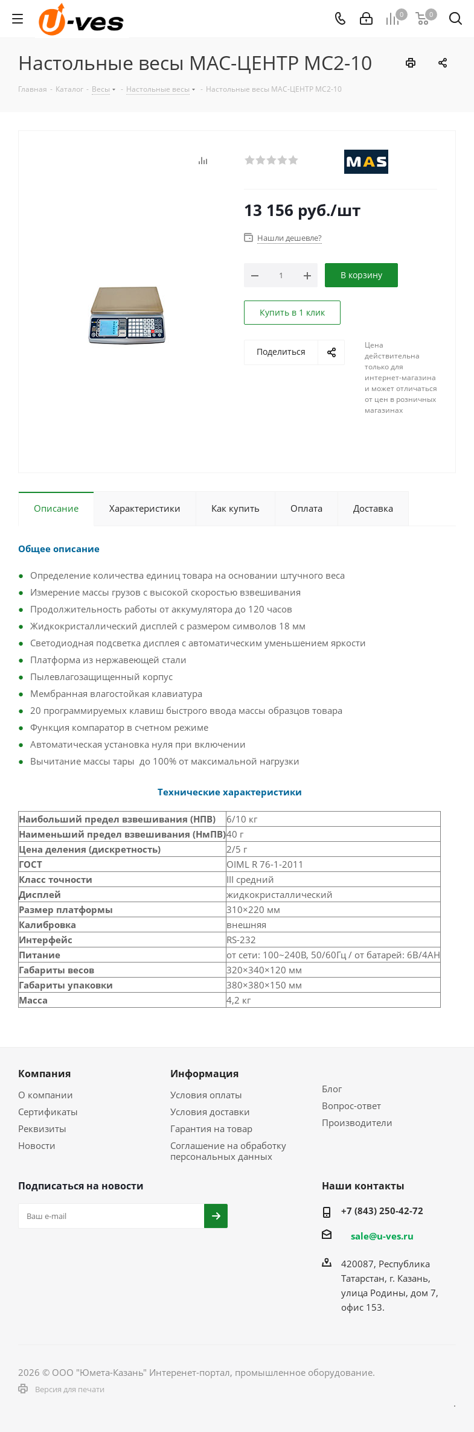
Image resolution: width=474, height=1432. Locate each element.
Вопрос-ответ (351, 1105)
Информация (204, 1073)
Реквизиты (42, 1128)
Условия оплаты (206, 1095)
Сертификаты (48, 1112)
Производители (357, 1122)
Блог (332, 1089)
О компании (45, 1095)
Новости (37, 1145)
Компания (44, 1073)
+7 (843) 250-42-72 (382, 1210)
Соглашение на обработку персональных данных (228, 1150)
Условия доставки (210, 1112)
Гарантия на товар (211, 1128)
